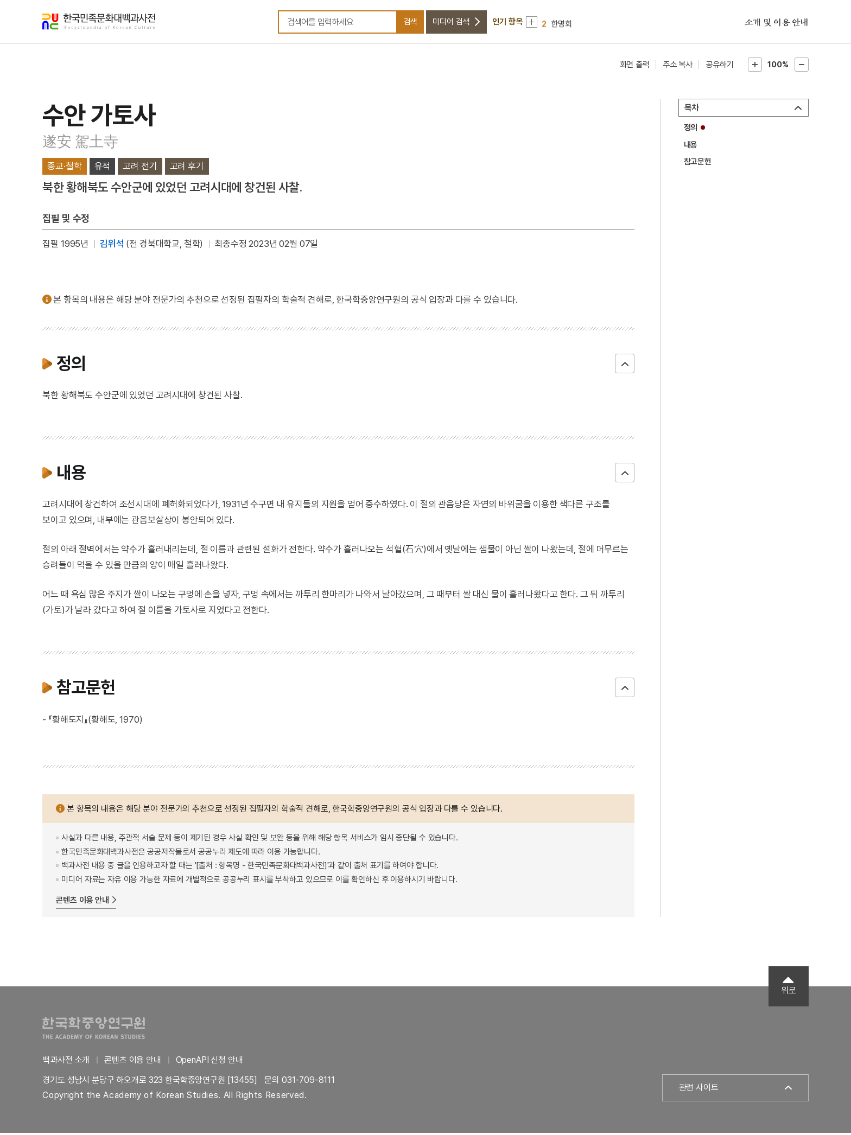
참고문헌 (698, 164)
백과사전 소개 (66, 1062)
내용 (691, 147)
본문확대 (755, 67)
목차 (692, 110)
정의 (691, 130)
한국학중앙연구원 (93, 1030)
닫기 (624, 366)
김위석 (112, 246)
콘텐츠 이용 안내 (82, 902)
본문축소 (802, 67)
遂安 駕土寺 (80, 144)
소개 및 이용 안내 (777, 24)
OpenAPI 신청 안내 (209, 1062)
